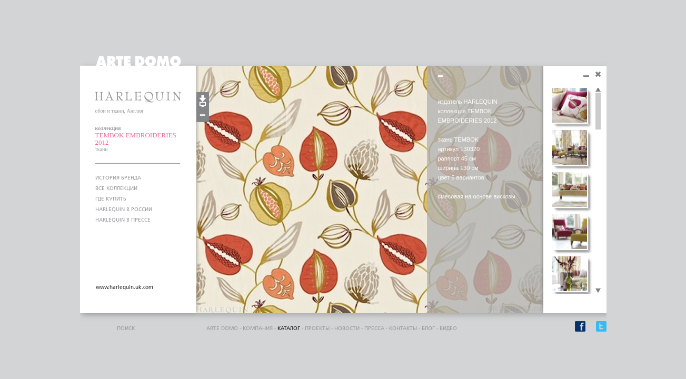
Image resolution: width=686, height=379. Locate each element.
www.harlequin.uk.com (124, 287)
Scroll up (598, 90)
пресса (374, 328)
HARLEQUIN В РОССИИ (123, 209)
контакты (403, 328)
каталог (288, 328)
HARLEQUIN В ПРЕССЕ (123, 220)
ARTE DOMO (222, 328)
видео (448, 328)
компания (258, 328)
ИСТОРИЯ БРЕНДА (118, 178)
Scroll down (598, 291)
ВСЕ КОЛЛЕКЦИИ (116, 188)
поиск (126, 328)
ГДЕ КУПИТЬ (110, 199)
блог (428, 328)
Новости (347, 328)
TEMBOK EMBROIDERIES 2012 (135, 138)
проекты (317, 328)
